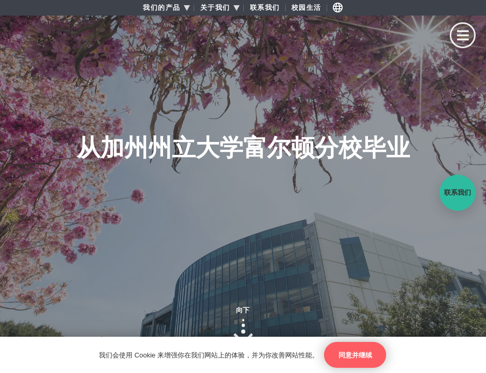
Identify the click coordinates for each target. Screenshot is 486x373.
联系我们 (265, 7)
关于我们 (215, 7)
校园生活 (306, 7)
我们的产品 (162, 7)
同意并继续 (355, 355)
